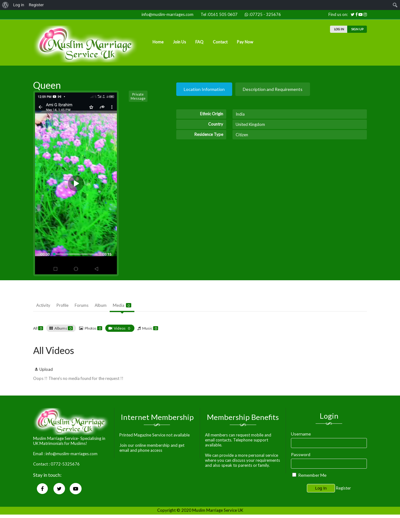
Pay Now (245, 41)
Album (101, 305)
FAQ (199, 41)
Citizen (242, 134)
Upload (43, 369)
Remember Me (309, 475)
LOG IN (338, 29)
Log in (18, 4)
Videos (122, 328)
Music (150, 328)
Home (157, 41)
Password (300, 454)
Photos (93, 328)
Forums (81, 305)
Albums (63, 328)
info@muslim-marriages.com (166, 14)
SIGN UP (357, 29)
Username (301, 433)
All (38, 328)
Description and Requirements (272, 89)
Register (343, 488)
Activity (43, 305)
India (240, 114)
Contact (220, 41)
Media (122, 305)
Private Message (138, 96)
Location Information (204, 89)
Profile (62, 305)
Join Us (179, 41)
